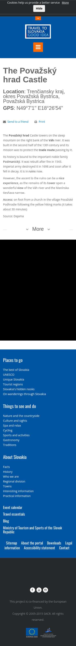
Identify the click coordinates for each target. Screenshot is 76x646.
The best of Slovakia (16, 370)
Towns (7, 486)
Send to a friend (18, 122)
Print (42, 122)
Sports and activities (16, 435)
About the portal (32, 542)
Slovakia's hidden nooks (18, 389)
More (65, 2)
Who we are (11, 476)
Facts (6, 467)
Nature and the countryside (21, 416)
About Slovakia (15, 457)
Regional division (14, 481)
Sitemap (11, 542)
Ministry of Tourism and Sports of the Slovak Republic (32, 529)
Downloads (54, 542)
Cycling (7, 430)
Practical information (17, 496)
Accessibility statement (39, 547)
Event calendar (12, 507)
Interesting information (18, 491)
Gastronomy (11, 440)
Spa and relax (12, 425)
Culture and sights (15, 421)
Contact (64, 547)
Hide (39, 8)
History (8, 472)
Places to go (12, 360)
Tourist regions (13, 384)
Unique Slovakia (13, 379)
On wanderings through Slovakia (24, 394)
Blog (6, 520)
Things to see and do (19, 406)
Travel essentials (14, 514)
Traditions (9, 445)
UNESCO (8, 374)
